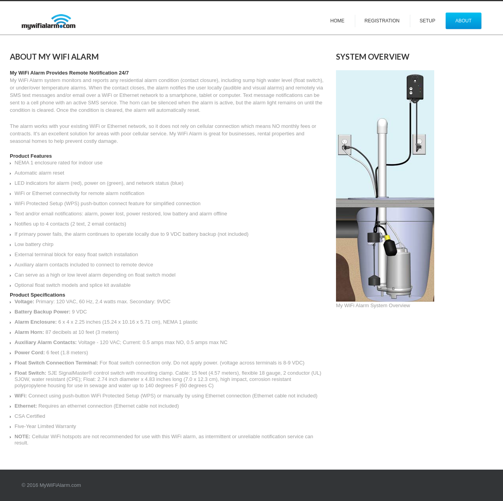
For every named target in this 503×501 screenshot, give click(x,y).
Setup (427, 21)
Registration (382, 21)
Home (337, 21)
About (463, 21)
